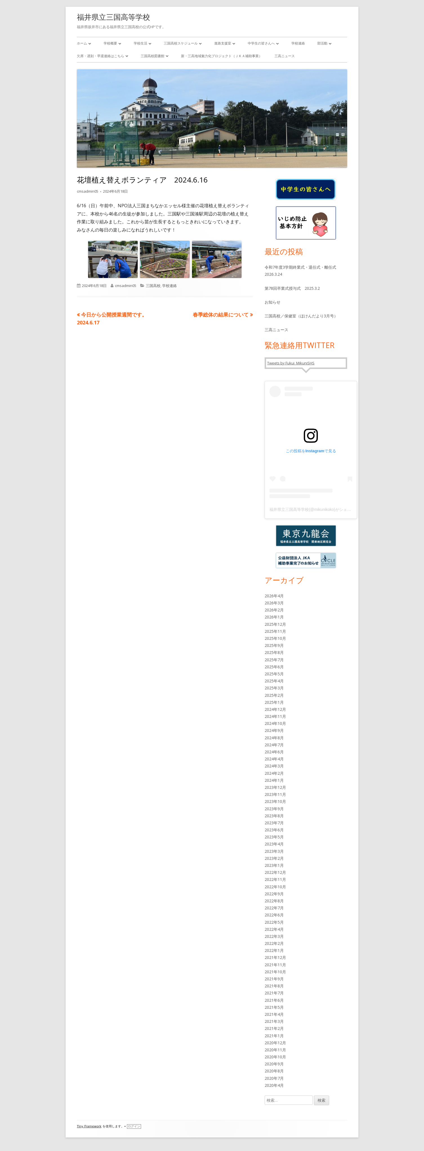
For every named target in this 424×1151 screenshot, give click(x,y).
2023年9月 (274, 808)
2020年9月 (274, 1064)
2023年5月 (274, 837)
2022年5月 (274, 922)
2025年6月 (274, 666)
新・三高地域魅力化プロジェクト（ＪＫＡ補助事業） (221, 56)
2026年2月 (274, 610)
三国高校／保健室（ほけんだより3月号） (301, 316)
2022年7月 (274, 907)
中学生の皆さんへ (261, 43)
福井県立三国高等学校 (113, 17)
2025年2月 (274, 695)
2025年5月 (274, 673)
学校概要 (110, 43)
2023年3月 (274, 851)
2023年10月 (275, 801)
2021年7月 (274, 993)
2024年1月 (274, 780)
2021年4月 (274, 1014)
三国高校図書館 (152, 56)
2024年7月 (274, 744)
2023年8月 (274, 815)
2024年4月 (274, 759)
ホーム (82, 43)
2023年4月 (274, 844)
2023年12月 (275, 787)
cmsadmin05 (87, 191)
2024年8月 (274, 737)
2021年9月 (274, 978)
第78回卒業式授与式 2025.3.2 (292, 288)
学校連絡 (298, 43)
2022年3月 (274, 936)
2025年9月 (274, 645)
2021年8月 (274, 986)
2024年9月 (274, 730)
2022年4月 (274, 929)
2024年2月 (274, 773)
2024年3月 (274, 766)
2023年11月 (275, 794)
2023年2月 (274, 858)
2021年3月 (274, 1021)
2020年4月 (274, 1085)
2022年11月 (275, 879)
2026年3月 (274, 602)
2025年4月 (274, 681)
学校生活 (140, 43)
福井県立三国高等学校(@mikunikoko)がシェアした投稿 (318, 509)
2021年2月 (274, 1028)
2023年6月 (274, 829)
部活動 (322, 43)
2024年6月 (274, 751)
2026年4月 (274, 595)
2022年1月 (274, 950)
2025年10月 (275, 638)
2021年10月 (275, 971)
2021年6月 (274, 1000)
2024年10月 (275, 723)
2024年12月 (275, 709)
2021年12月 (275, 957)
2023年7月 (274, 822)
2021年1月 (274, 1035)
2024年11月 (275, 716)
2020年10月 (275, 1056)
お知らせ (272, 302)
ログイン (134, 1126)
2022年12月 (275, 872)
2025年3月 (274, 688)
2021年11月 (275, 964)
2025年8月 (274, 652)
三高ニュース (285, 56)
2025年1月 (274, 702)
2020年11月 (275, 1049)
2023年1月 (274, 865)
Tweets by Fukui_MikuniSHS (290, 363)
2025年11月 (275, 631)
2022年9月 (274, 893)
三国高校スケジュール (181, 43)
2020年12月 (275, 1042)
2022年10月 (275, 886)
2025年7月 (274, 659)
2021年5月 (274, 1007)
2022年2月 (274, 943)
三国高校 (153, 285)
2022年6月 (274, 915)
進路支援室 (222, 43)
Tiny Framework (89, 1126)
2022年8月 (274, 900)
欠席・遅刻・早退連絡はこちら (100, 56)
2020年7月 (274, 1078)
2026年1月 (274, 617)
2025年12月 (275, 624)
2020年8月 (274, 1071)
